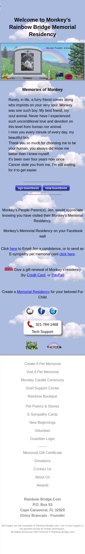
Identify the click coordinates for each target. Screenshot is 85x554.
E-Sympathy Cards (42, 414)
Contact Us (42, 469)
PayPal (57, 275)
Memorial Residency (33, 292)
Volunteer (42, 431)
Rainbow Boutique (42, 396)
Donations (42, 461)
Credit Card (36, 275)
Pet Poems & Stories (42, 406)
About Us (42, 477)
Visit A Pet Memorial (43, 372)
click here (67, 254)
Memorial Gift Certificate (42, 453)
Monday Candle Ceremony (42, 380)
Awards (42, 485)
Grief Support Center (42, 388)
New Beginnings (42, 422)
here (13, 249)
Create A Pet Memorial (42, 364)
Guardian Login (42, 439)
